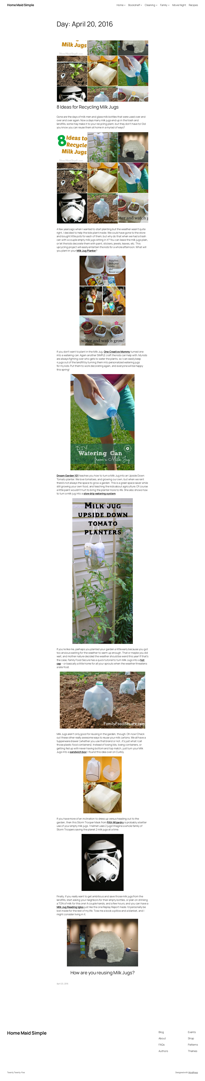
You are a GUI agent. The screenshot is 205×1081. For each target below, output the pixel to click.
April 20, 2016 (62, 983)
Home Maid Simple (20, 5)
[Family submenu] (169, 5)
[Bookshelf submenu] (141, 5)
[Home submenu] (125, 5)
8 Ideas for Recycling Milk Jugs (88, 106)
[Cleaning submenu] (156, 5)
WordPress (193, 1072)
